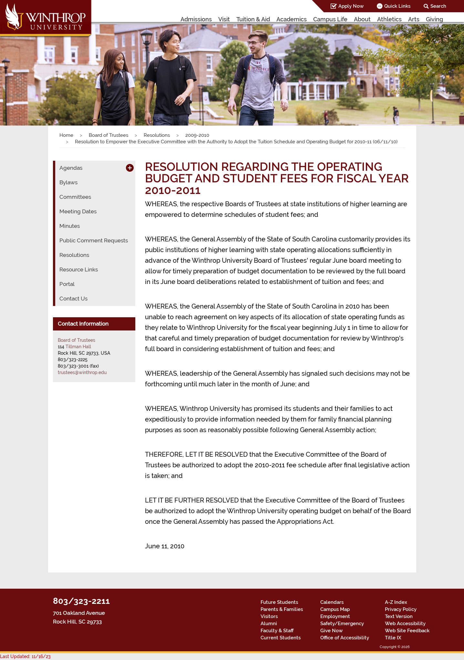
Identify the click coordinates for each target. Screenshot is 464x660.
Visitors (269, 616)
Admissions (196, 19)
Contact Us (73, 298)
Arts (413, 19)
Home (66, 135)
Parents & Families (282, 609)
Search (438, 6)
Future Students (279, 602)
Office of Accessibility (344, 638)
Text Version (399, 616)
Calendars (332, 602)
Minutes (69, 226)
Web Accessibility (405, 623)
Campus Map (335, 609)
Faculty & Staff (277, 631)
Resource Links (78, 269)
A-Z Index (396, 602)
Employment (335, 616)
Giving (434, 19)
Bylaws (68, 182)
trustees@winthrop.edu (82, 372)
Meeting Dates (78, 211)
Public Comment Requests (93, 240)
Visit (224, 19)
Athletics (389, 19)
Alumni (269, 623)
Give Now (331, 631)
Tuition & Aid (253, 19)
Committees (75, 197)
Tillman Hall (78, 346)
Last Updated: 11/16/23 (25, 656)
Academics (291, 19)
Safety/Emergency (342, 623)
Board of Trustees (108, 135)
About (362, 19)
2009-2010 (197, 135)
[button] (35, 69)
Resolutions (157, 135)
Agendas (70, 168)
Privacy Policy (401, 609)
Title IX (393, 638)
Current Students (281, 638)
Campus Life (330, 19)
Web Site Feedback (407, 631)
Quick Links (397, 6)
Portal (67, 284)
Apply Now (351, 6)
